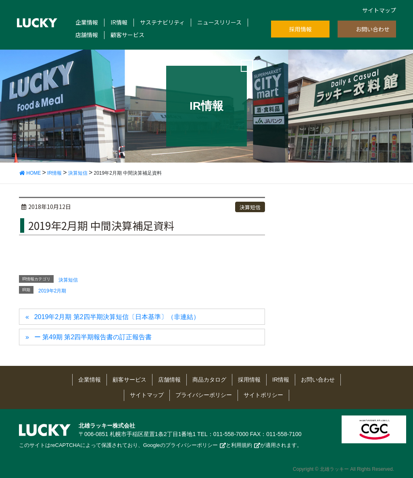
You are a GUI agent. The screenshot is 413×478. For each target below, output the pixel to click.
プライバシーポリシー (203, 395)
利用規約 (241, 445)
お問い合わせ (373, 29)
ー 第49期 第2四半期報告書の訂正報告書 (93, 337)
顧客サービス (127, 35)
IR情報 (119, 22)
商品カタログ (209, 379)
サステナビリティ (162, 22)
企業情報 (86, 22)
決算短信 (250, 207)
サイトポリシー (263, 395)
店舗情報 (86, 35)
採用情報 (300, 29)
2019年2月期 (52, 291)
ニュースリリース (219, 22)
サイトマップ (379, 10)
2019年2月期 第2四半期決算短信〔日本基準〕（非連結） (117, 316)
